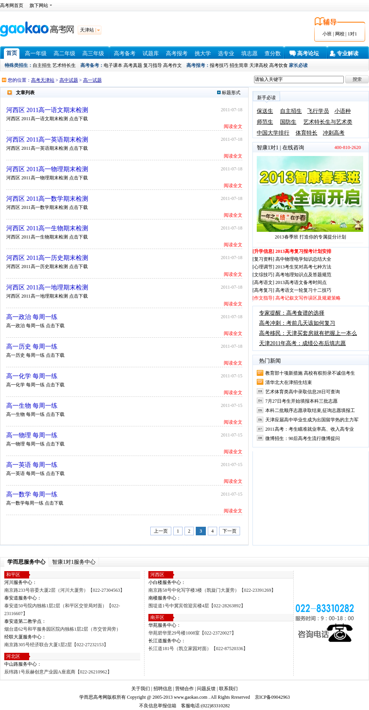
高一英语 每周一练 (31, 464)
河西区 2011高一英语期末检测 (47, 139)
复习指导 (152, 65)
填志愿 (249, 53)
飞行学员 (318, 111)
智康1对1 (267, 148)
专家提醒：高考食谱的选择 (291, 313)
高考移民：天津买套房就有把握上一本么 (308, 333)
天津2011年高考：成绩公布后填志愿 (302, 343)
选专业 (226, 53)
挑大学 (203, 53)
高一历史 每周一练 (31, 346)
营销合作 (184, 688)
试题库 (151, 53)
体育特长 (306, 133)
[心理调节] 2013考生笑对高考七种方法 (291, 267)
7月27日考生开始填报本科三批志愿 (301, 401)
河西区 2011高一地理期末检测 (47, 287)
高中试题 (68, 80)
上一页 (161, 531)
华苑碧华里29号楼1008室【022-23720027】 (192, 633)
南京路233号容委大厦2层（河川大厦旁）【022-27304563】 (64, 590)
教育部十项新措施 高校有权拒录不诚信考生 (310, 373)
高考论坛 (308, 53)
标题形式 (228, 92)
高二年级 (64, 53)
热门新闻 (270, 361)
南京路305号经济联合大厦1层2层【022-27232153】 (56, 644)
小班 (327, 34)
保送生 (265, 111)
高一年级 (36, 53)
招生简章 (239, 65)
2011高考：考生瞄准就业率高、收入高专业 (309, 429)
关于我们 (140, 688)
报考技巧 (219, 65)
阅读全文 (233, 126)
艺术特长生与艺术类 (327, 122)
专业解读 (348, 53)
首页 (11, 53)
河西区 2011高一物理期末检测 (47, 169)
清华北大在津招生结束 (288, 382)
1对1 (352, 34)
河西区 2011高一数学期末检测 (47, 198)
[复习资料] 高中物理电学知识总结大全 (291, 259)
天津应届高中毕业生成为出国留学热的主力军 (312, 419)
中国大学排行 (273, 133)
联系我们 (228, 688)
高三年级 (93, 53)
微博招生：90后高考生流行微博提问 (302, 438)
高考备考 (125, 53)
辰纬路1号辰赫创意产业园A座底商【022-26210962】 (58, 672)
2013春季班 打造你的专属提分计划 (310, 237)
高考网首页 (11, 5)
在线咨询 (293, 148)
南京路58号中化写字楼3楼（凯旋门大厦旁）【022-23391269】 (212, 590)
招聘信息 (162, 688)
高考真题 (133, 65)
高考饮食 (278, 65)
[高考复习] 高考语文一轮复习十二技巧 (291, 290)
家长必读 (298, 65)
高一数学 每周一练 (31, 494)
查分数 (273, 53)
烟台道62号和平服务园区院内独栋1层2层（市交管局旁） (62, 629)
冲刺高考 (334, 133)
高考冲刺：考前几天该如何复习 (297, 323)
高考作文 (172, 65)
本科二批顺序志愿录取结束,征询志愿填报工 (310, 410)
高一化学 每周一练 (31, 376)
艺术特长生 (64, 65)
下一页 (230, 531)
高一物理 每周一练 (31, 435)
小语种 (342, 111)
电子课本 (113, 65)
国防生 (288, 122)
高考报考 (177, 53)
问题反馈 (206, 688)
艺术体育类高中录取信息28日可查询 (302, 391)
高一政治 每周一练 (31, 317)
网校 (340, 34)
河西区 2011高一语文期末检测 (47, 110)
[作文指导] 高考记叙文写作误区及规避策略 (296, 298)
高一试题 (92, 80)
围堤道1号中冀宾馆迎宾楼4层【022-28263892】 (196, 605)
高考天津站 (42, 80)
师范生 (265, 122)
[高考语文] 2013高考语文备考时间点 (289, 282)
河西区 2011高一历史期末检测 (47, 257)
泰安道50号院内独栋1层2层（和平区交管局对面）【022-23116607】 (62, 609)
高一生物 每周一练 (31, 405)
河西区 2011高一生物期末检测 (47, 228)
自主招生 (42, 65)
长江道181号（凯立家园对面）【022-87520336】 (198, 648)
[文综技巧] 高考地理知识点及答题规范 (291, 274)
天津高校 (258, 65)
